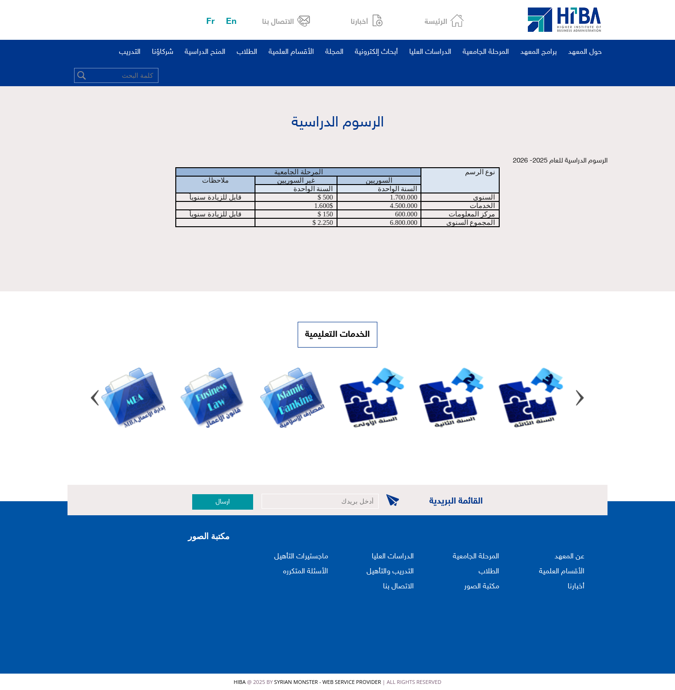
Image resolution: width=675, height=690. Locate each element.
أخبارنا (359, 22)
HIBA (239, 681)
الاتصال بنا (278, 22)
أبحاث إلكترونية (376, 52)
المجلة (334, 52)
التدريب (130, 52)
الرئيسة (436, 22)
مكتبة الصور (481, 586)
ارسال (223, 502)
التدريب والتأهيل (390, 571)
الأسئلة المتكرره (305, 571)
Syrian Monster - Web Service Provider (327, 681)
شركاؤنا (162, 52)
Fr (210, 22)
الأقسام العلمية (291, 52)
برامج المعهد (538, 52)
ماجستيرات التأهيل (301, 556)
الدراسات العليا (430, 52)
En (231, 22)
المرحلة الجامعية (486, 52)
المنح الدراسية (205, 52)
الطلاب (247, 52)
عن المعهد (570, 556)
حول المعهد (585, 52)
